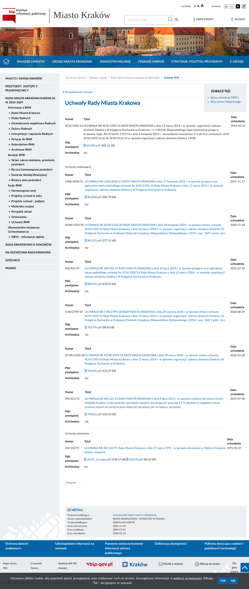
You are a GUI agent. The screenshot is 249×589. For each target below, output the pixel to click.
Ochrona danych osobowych (16, 546)
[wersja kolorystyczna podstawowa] (226, 6)
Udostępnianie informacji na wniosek (74, 546)
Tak (223, 580)
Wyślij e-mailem (171, 564)
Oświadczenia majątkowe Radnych (33, 123)
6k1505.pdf (92, 145)
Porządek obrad (21, 211)
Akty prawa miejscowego (225, 101)
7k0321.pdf (93, 414)
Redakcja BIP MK (67, 563)
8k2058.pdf (93, 197)
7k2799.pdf (93, 327)
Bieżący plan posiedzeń (26, 180)
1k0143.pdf (134, 459)
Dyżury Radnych (21, 128)
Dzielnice (12, 260)
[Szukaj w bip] (170, 19)
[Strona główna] (7, 61)
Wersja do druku (207, 564)
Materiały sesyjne (22, 206)
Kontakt (62, 568)
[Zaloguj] (238, 19)
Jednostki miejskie (115, 61)
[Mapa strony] (203, 19)
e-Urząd (237, 61)
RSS (5, 568)
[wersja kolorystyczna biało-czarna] (232, 6)
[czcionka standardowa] (195, 6)
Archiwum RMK (21, 149)
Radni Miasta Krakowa (25, 113)
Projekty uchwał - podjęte (28, 201)
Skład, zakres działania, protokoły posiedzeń (32, 162)
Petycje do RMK (21, 139)
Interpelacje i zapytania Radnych (32, 134)
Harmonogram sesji (23, 190)
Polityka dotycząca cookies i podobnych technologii (224, 546)
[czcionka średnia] (198, 6)
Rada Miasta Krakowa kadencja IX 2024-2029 (30, 100)
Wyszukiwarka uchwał (78, 92)
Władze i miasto (31, 61)
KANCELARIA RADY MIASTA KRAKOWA (134, 515)
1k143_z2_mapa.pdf (97, 459)
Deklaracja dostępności (171, 543)
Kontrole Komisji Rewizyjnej (29, 175)
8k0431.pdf (93, 284)
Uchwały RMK (20, 222)
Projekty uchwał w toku (26, 196)
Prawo (10, 268)
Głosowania (18, 217)
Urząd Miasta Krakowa (72, 61)
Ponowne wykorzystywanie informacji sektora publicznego (124, 548)
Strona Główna (78, 78)
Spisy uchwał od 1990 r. (224, 97)
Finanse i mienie (151, 61)
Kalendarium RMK (23, 144)
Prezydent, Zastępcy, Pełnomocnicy (21, 88)
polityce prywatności (187, 578)
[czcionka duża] (205, 6)
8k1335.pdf (93, 240)
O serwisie (36, 563)
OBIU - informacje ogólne (27, 237)
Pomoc (34, 568)
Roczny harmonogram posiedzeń (31, 169)
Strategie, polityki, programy (197, 61)
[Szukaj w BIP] (145, 19)
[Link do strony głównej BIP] (61, 15)
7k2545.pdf (93, 371)
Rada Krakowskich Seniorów (28, 244)
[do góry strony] (238, 567)
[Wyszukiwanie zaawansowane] (176, 19)
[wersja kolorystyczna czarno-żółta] (238, 6)
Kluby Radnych (20, 118)
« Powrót (70, 482)
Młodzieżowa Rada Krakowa (28, 252)
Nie (233, 580)
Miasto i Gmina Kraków (23, 78)
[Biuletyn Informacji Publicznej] (101, 566)
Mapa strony (10, 563)
